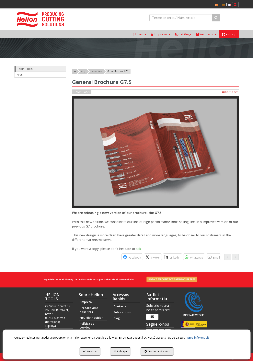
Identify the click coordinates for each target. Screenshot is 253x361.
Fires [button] (20, 74)
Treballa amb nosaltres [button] (89, 310)
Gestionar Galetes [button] (157, 351)
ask (138, 249)
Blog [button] (117, 318)
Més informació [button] (198, 337)
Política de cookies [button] (87, 325)
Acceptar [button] (90, 351)
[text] (180, 17)
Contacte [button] (120, 306)
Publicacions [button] (122, 312)
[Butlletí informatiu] (152, 317)
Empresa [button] (86, 302)
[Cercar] (216, 17)
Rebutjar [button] (120, 351)
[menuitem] (222, 4)
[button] (216, 5)
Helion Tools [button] (25, 69)
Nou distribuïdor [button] (91, 318)
